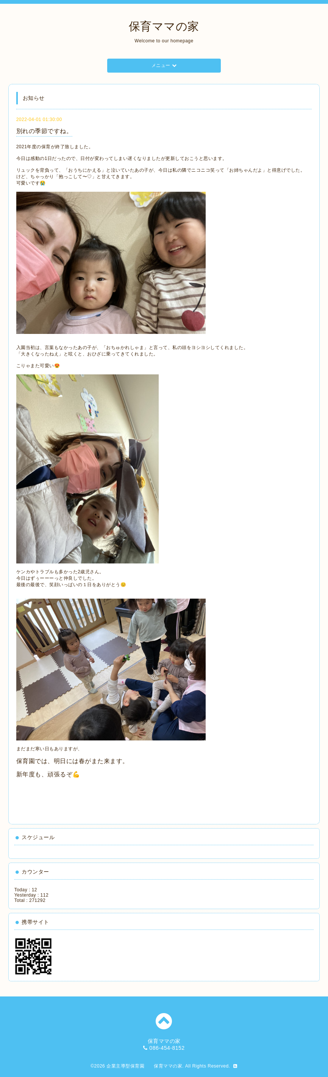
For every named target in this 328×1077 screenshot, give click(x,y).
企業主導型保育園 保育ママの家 (144, 1066)
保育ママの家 (164, 26)
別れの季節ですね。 (44, 131)
